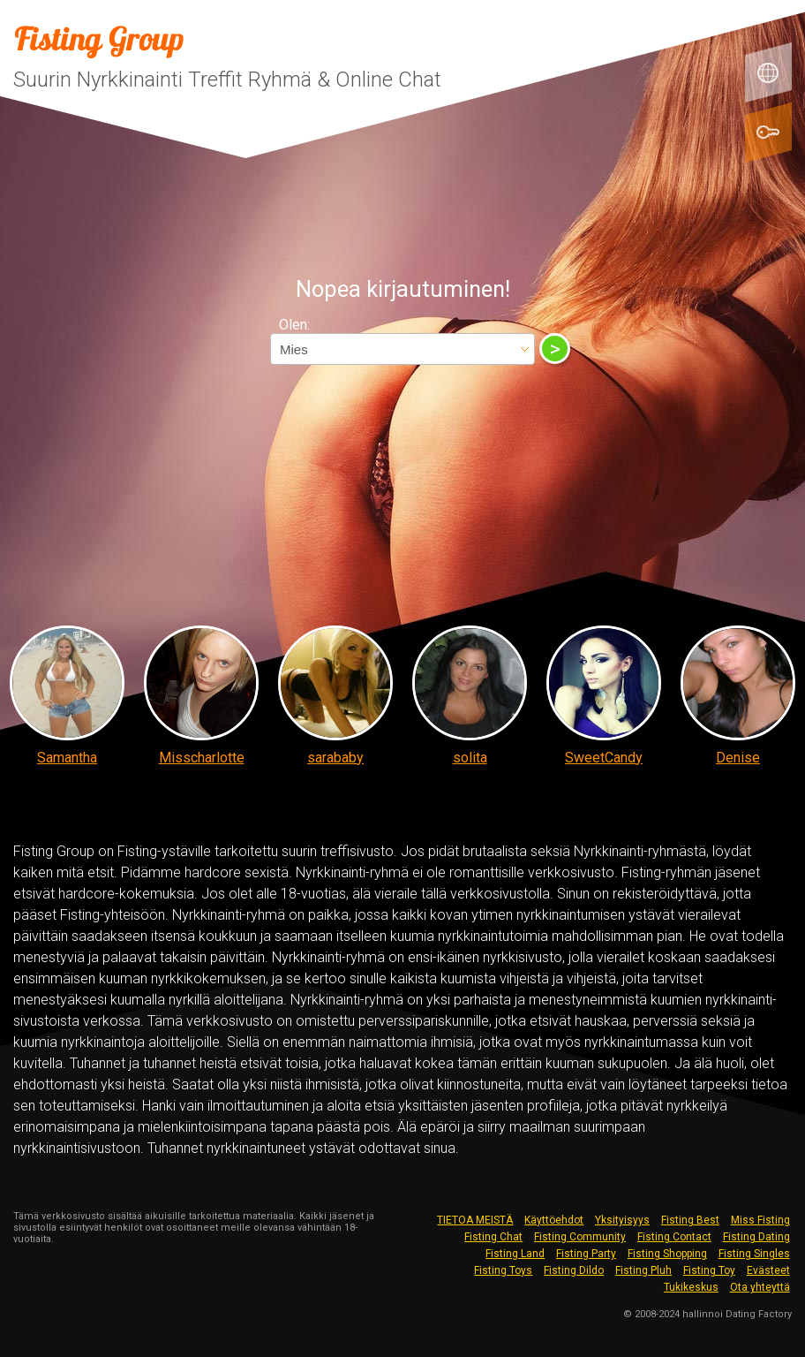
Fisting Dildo (574, 1270)
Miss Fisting (760, 1220)
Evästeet (768, 1270)
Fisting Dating (756, 1237)
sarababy (335, 757)
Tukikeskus (691, 1287)
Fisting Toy (709, 1270)
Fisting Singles (754, 1253)
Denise (738, 757)
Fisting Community (580, 1237)
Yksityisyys (622, 1220)
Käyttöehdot (553, 1220)
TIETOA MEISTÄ (475, 1220)
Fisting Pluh (643, 1270)
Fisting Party (586, 1253)
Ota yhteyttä (760, 1287)
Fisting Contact (674, 1237)
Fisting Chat (493, 1237)
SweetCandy (604, 757)
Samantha (67, 757)
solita (470, 757)
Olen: (294, 324)
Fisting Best (690, 1220)
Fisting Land (515, 1253)
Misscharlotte (202, 757)
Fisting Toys (503, 1270)
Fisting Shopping (667, 1253)
